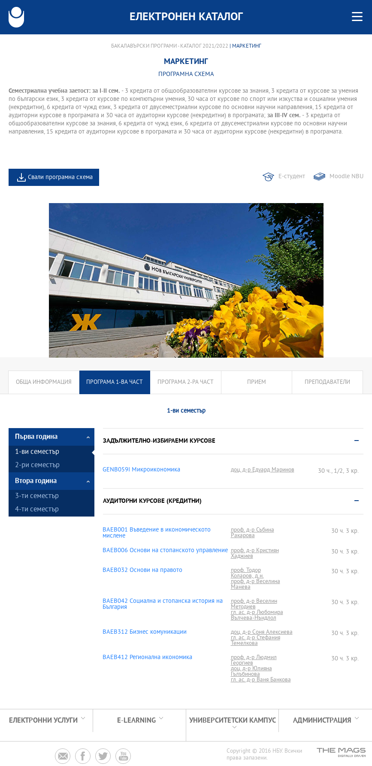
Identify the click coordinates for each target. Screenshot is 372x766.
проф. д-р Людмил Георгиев (254, 660)
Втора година (36, 481)
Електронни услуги (43, 720)
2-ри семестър (37, 465)
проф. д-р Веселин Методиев (254, 604)
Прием (256, 382)
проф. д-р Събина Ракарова (252, 532)
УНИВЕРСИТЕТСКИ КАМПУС (232, 720)
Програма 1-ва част (114, 382)
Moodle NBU (346, 177)
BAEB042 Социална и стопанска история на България (163, 605)
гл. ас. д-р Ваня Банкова (261, 680)
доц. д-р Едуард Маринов (262, 470)
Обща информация (44, 382)
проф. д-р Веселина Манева (255, 584)
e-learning (136, 720)
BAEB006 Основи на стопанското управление (165, 551)
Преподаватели (327, 382)
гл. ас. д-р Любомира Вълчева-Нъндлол (257, 615)
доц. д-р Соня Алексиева (262, 632)
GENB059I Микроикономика (141, 470)
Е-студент (291, 177)
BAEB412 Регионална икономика (147, 658)
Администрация (322, 720)
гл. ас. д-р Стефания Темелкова (255, 640)
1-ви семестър (37, 452)
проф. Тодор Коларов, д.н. (247, 573)
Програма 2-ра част (185, 382)
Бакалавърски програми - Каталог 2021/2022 (169, 46)
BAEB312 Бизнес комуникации (145, 632)
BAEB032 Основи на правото (142, 571)
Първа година (36, 436)
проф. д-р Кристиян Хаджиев (255, 553)
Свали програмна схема (60, 177)
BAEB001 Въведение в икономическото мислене (157, 533)
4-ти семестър (37, 509)
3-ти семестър (37, 496)
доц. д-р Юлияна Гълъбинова (251, 671)
